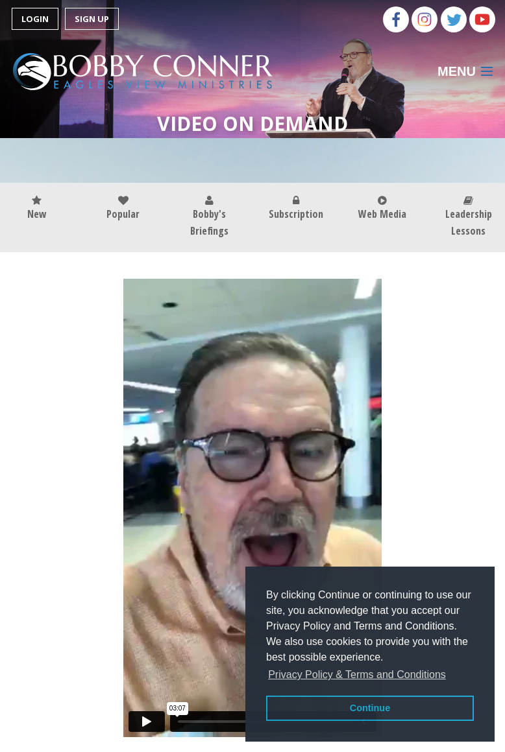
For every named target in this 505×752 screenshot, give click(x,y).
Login (35, 19)
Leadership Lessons (468, 217)
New (37, 208)
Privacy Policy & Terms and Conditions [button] (357, 674)
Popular (123, 208)
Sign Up (92, 19)
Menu (456, 71)
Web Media (382, 208)
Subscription (296, 208)
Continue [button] (370, 708)
